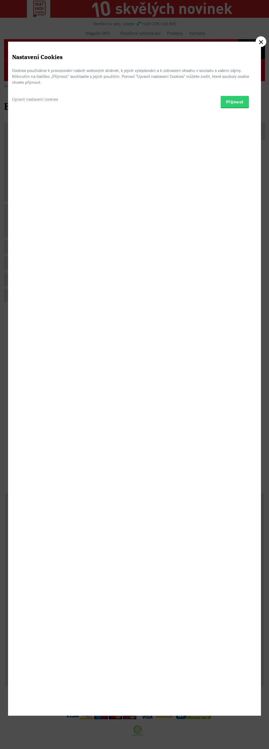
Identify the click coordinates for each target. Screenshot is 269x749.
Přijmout (234, 403)
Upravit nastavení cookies (35, 400)
